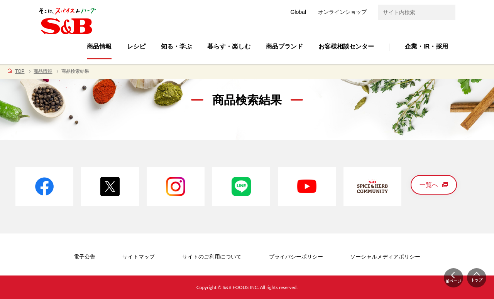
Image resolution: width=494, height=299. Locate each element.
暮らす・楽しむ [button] (228, 46)
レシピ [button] (136, 46)
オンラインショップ (342, 12)
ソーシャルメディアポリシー (385, 257)
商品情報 (43, 71)
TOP (19, 71)
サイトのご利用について (212, 257)
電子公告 (84, 257)
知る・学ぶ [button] (176, 46)
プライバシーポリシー (296, 257)
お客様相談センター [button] (346, 46)
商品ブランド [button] (284, 46)
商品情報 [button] (99, 46)
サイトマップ (138, 257)
